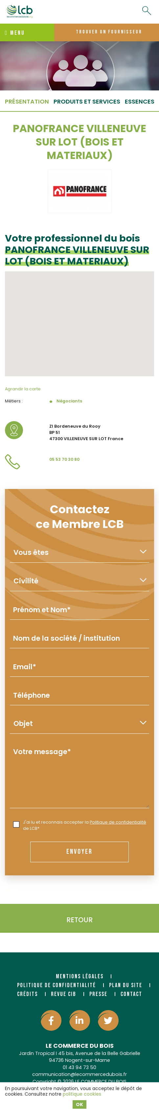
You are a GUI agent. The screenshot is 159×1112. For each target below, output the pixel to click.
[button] (79, 318)
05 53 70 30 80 (64, 459)
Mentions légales (79, 976)
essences (139, 101)
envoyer (79, 852)
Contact (131, 994)
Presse (98, 994)
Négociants (69, 401)
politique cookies (82, 1094)
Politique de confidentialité (118, 822)
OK (79, 1104)
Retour (79, 920)
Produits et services (87, 101)
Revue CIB (63, 994)
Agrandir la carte (23, 389)
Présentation (27, 101)
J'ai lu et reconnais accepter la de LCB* (79, 825)
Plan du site (125, 985)
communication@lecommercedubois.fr (79, 1074)
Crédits (27, 994)
